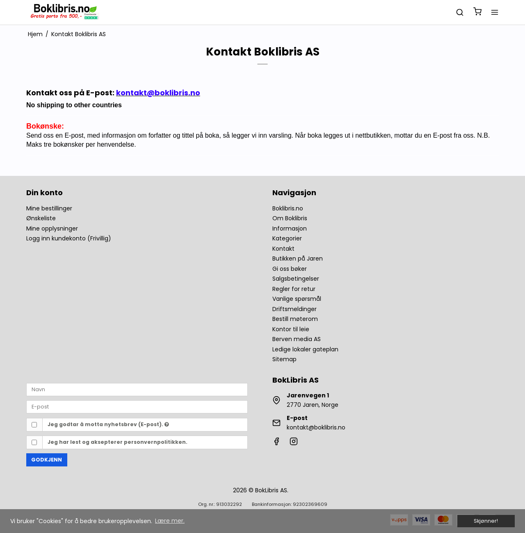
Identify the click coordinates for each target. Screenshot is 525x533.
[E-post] (137, 406)
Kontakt (283, 249)
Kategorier (287, 238)
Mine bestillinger (49, 208)
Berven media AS (296, 339)
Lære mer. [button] (170, 521)
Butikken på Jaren (297, 258)
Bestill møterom (295, 319)
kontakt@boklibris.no (316, 427)
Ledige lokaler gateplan (305, 349)
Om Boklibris (289, 218)
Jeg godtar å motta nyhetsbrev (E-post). (108, 424)
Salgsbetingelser (295, 279)
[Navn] (137, 389)
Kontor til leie (290, 329)
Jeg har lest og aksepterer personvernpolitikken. (117, 441)
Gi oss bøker (289, 269)
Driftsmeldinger (294, 309)
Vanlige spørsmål (296, 299)
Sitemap (284, 359)
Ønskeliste (41, 218)
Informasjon (289, 228)
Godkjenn (46, 459)
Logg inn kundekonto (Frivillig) (68, 238)
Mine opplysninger (52, 228)
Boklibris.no (287, 208)
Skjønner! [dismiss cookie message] (486, 520)
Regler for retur (293, 289)
